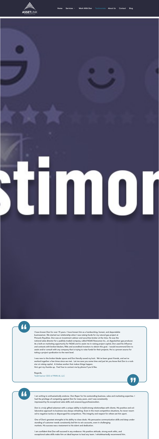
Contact (122, 8)
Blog (131, 8)
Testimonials (100, 8)
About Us (112, 8)
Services (70, 8)
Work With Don (85, 8)
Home (59, 8)
